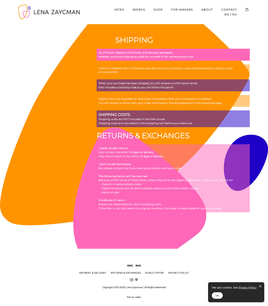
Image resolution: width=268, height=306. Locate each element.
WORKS (139, 11)
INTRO (119, 11)
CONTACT (229, 11)
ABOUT (207, 11)
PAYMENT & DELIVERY (92, 272)
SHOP (158, 11)
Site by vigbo (134, 297)
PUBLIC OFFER (154, 272)
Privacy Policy (247, 287)
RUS (138, 265)
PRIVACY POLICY (178, 272)
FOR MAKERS (182, 11)
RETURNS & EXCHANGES (126, 272)
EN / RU (230, 16)
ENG (130, 265)
